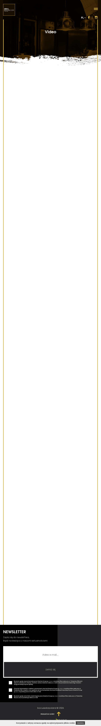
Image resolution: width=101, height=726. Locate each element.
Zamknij (80, 723)
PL (83, 15)
